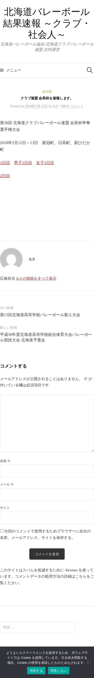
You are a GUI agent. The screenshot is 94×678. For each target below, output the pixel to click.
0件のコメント (72, 106)
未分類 (47, 91)
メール (7, 484)
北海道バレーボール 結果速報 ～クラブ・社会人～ (47, 23)
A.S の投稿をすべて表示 (36, 278)
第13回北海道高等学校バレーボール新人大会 (40, 315)
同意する (36, 671)
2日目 (5, 176)
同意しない (58, 671)
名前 (5, 461)
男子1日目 (23, 163)
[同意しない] (87, 662)
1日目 (5, 163)
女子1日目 (45, 163)
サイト (5, 508)
